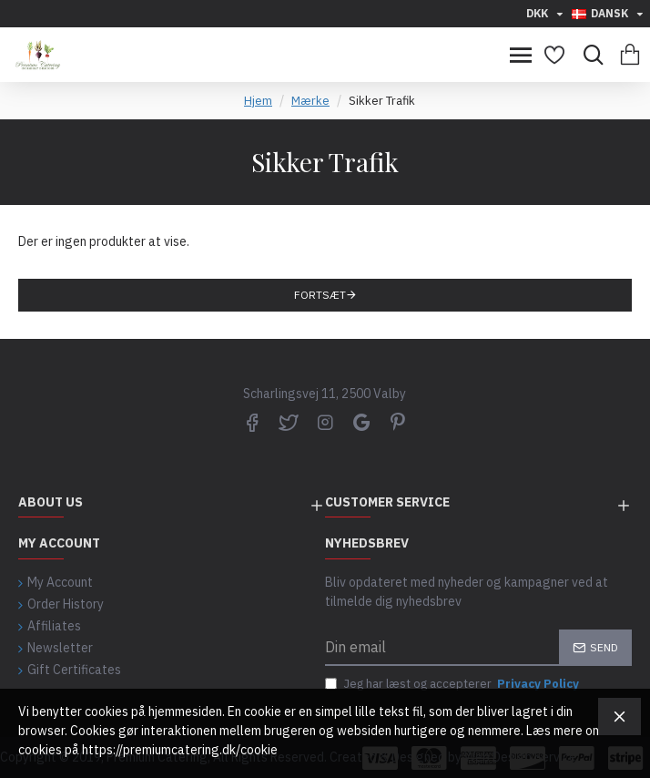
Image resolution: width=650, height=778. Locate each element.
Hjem (258, 100)
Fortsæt (320, 295)
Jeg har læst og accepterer (453, 684)
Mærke (310, 100)
